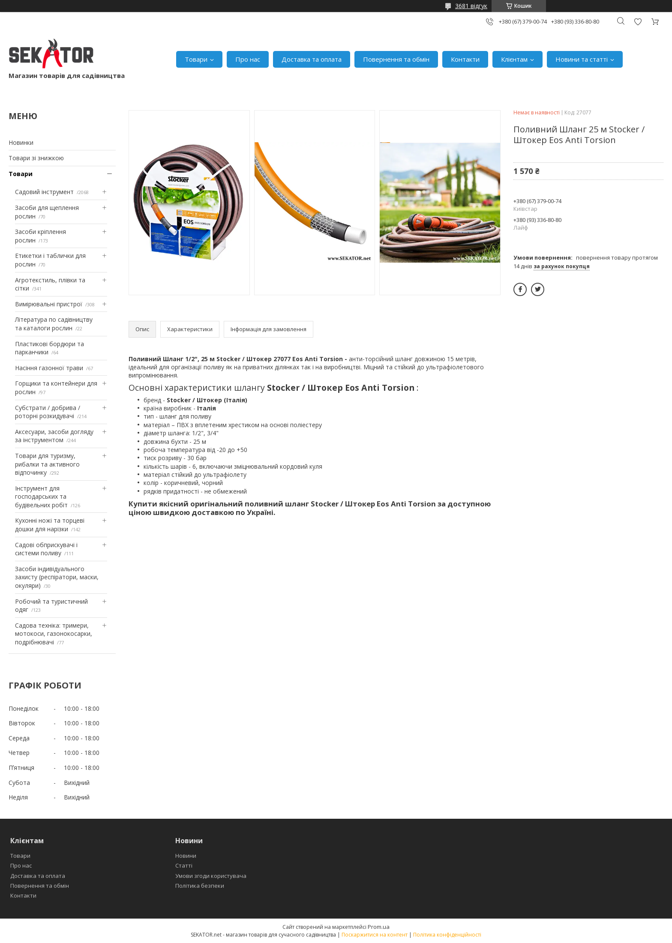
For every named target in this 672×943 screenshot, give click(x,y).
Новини (185, 855)
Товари (196, 59)
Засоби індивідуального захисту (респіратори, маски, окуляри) (57, 577)
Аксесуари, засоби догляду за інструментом (54, 436)
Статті (183, 865)
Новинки (21, 142)
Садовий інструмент (44, 192)
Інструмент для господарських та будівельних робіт (41, 496)
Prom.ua (379, 927)
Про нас (247, 59)
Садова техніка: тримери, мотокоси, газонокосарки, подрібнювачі (53, 633)
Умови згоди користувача (210, 876)
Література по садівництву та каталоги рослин (54, 323)
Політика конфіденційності (447, 934)
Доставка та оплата (312, 59)
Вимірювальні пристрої (48, 304)
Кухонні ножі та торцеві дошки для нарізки (49, 524)
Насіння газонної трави (49, 368)
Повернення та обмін (396, 59)
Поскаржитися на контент (375, 934)
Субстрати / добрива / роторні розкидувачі (47, 412)
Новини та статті (581, 59)
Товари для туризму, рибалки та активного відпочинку (47, 464)
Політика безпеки (199, 885)
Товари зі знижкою (36, 158)
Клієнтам (514, 59)
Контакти (465, 59)
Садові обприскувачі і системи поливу (46, 549)
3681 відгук (471, 6)
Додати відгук (637, 21)
